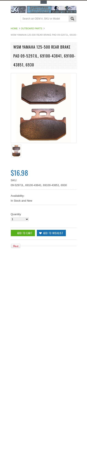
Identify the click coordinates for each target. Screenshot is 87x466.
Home (14, 28)
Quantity (16, 214)
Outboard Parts (31, 28)
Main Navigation (14, 19)
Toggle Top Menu (43, 2)
